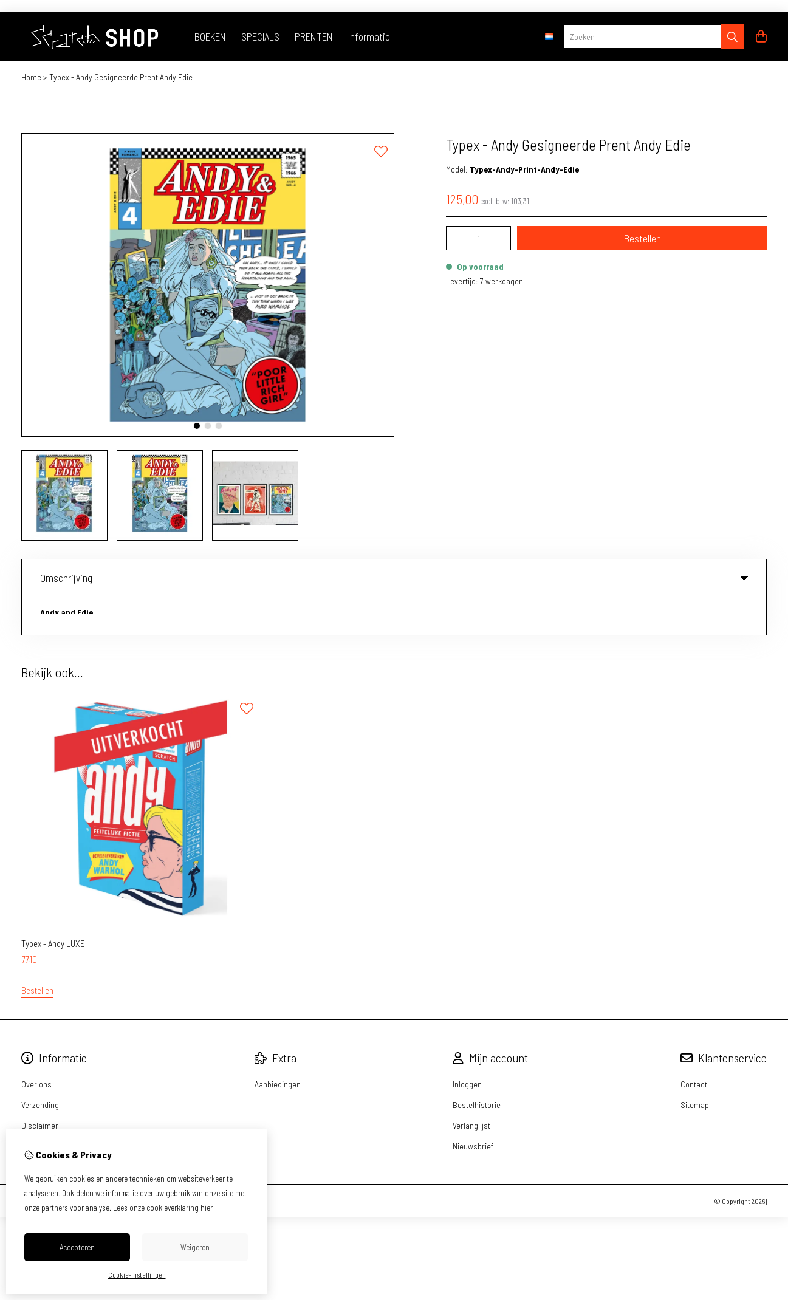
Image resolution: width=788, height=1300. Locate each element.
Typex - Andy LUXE (53, 904)
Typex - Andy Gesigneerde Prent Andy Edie (121, 77)
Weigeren (195, 1247)
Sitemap (694, 1066)
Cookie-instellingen (137, 1274)
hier (206, 1208)
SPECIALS (260, 36)
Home (31, 77)
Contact (693, 1045)
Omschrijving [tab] (394, 578)
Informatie (369, 36)
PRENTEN (314, 36)
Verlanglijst (471, 1086)
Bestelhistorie (477, 1066)
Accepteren (77, 1247)
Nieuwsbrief (473, 1107)
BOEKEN (210, 36)
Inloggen (467, 1045)
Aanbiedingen (278, 1045)
